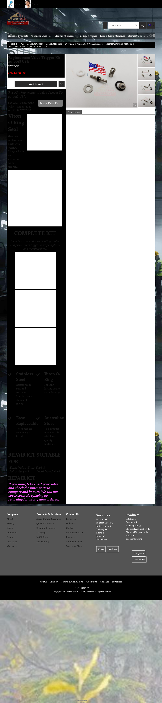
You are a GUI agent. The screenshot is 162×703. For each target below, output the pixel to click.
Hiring (100, 532)
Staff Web (101, 539)
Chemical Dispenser (137, 532)
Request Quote (104, 522)
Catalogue (131, 518)
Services (101, 519)
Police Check (103, 525)
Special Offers (134, 538)
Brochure (131, 522)
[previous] (150, 35)
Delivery (101, 529)
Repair (100, 535)
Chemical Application (138, 528)
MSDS (130, 535)
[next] (154, 35)
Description (74, 112)
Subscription (134, 525)
